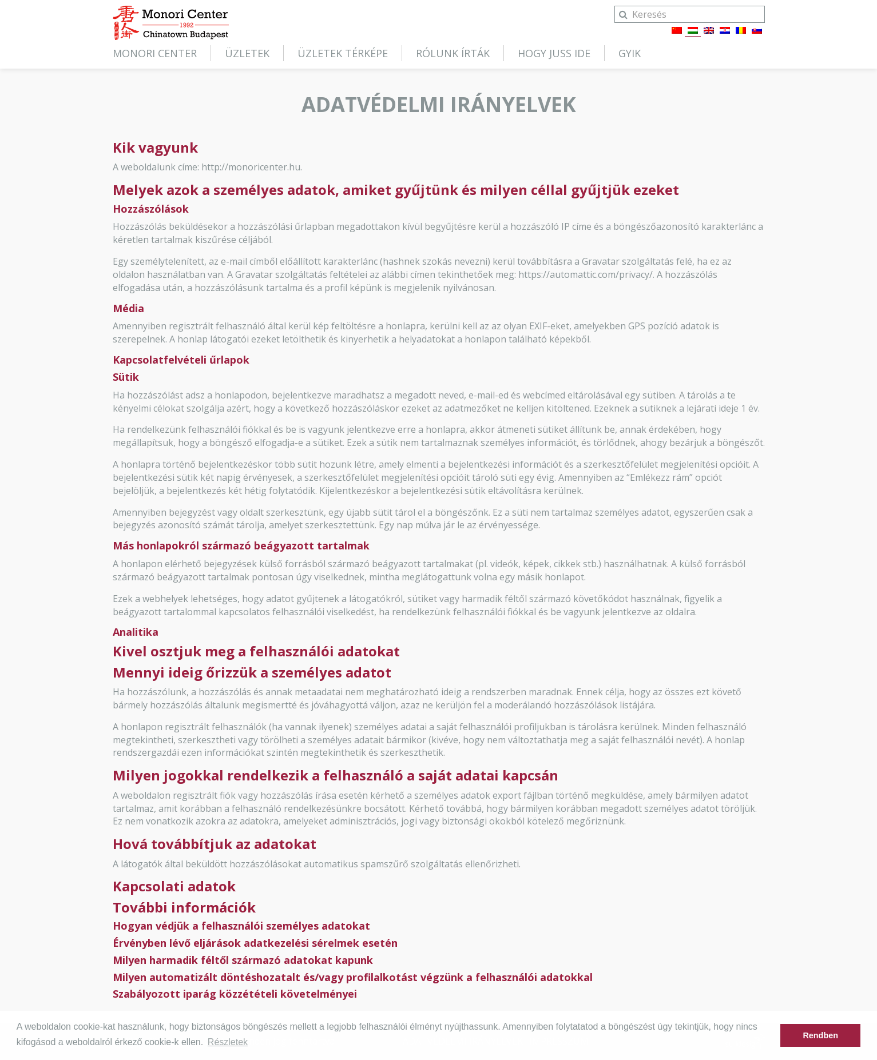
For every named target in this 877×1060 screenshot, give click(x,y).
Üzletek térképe (342, 53)
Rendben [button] (820, 1035)
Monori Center (155, 53)
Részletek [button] (228, 1042)
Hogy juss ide (554, 53)
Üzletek (247, 53)
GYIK (629, 53)
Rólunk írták (453, 53)
